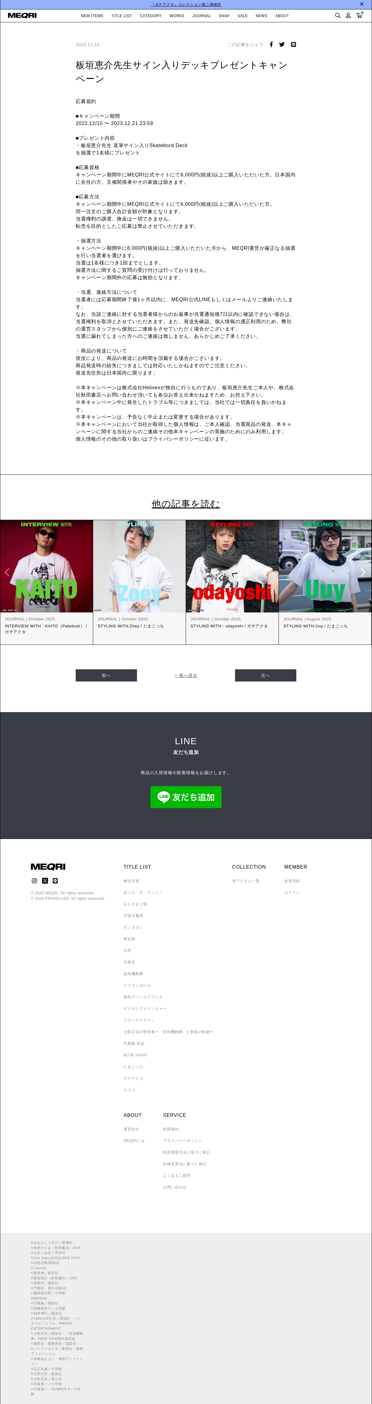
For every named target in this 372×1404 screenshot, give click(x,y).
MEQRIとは (134, 1141)
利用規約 (171, 1129)
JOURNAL (201, 16)
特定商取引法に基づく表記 (186, 1152)
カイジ (129, 1090)
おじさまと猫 (135, 904)
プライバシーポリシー (182, 1141)
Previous (8, 572)
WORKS (177, 16)
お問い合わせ (175, 1187)
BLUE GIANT (135, 1055)
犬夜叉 (129, 962)
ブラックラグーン (139, 1020)
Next (364, 572)
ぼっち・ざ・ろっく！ (143, 892)
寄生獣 (129, 939)
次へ (265, 675)
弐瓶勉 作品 (133, 1043)
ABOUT (282, 16)
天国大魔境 (133, 916)
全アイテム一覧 (246, 881)
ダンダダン (133, 927)
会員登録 (292, 881)
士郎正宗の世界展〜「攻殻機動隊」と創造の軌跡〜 (168, 1032)
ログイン (292, 892)
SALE (242, 16)
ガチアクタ (133, 1078)
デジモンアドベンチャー (145, 1009)
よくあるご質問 (177, 1175)
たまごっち (133, 1067)
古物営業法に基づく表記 (184, 1164)
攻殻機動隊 (133, 974)
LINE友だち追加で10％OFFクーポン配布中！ (148, 4)
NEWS (262, 16)
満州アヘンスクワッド (143, 997)
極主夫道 (131, 881)
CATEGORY (151, 16)
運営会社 (131, 1129)
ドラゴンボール (137, 985)
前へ (106, 675)
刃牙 (127, 950)
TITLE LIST (121, 16)
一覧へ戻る (186, 675)
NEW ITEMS (92, 16)
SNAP (224, 16)
